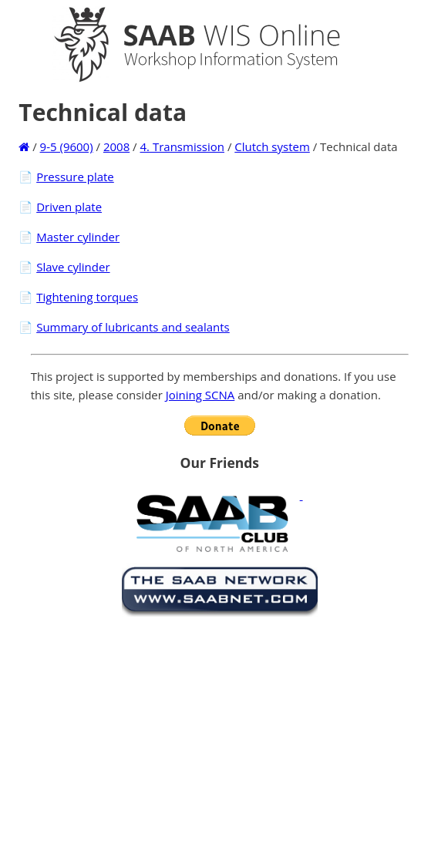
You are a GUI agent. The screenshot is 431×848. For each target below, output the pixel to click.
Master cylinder (78, 236)
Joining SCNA (200, 394)
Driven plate (69, 206)
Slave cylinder (72, 266)
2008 (116, 146)
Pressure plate (75, 176)
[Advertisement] (220, 729)
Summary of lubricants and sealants (133, 327)
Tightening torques (87, 297)
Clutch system (272, 146)
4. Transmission (182, 146)
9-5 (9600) (66, 146)
